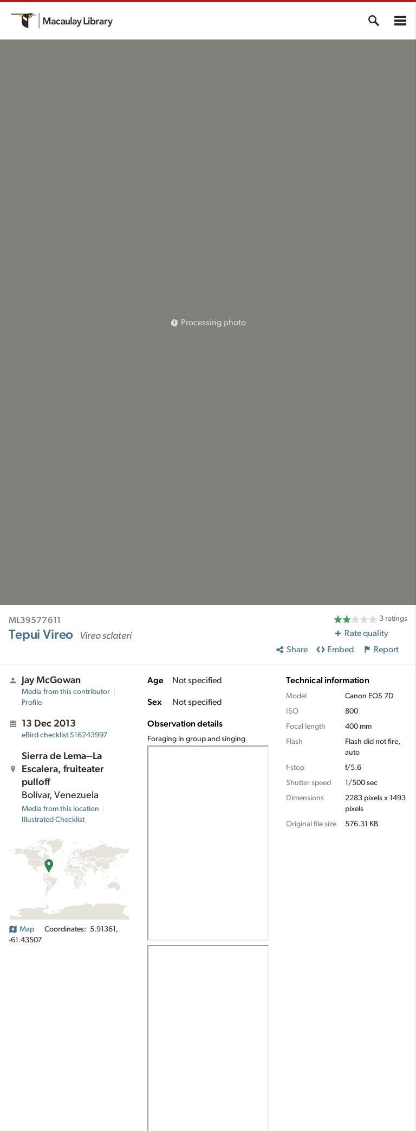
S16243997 (64, 735)
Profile (32, 702)
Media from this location (60, 809)
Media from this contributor (66, 692)
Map (21, 929)
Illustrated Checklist (53, 820)
